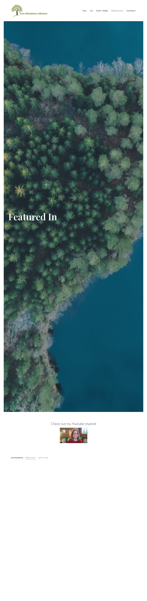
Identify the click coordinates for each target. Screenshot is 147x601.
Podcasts (30, 458)
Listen (14, 569)
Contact (131, 10)
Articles (43, 458)
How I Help (102, 10)
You (84, 10)
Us (91, 10)
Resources (117, 10)
